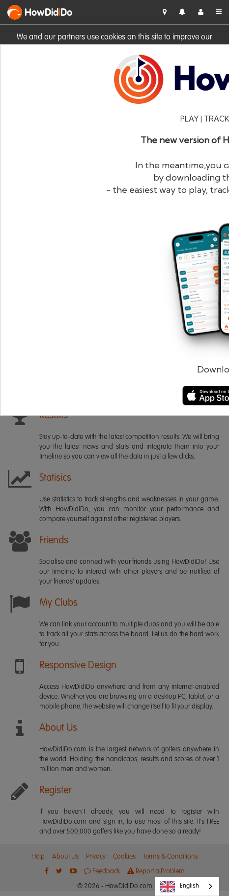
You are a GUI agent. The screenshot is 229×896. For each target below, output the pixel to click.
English (179, 887)
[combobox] (187, 886)
